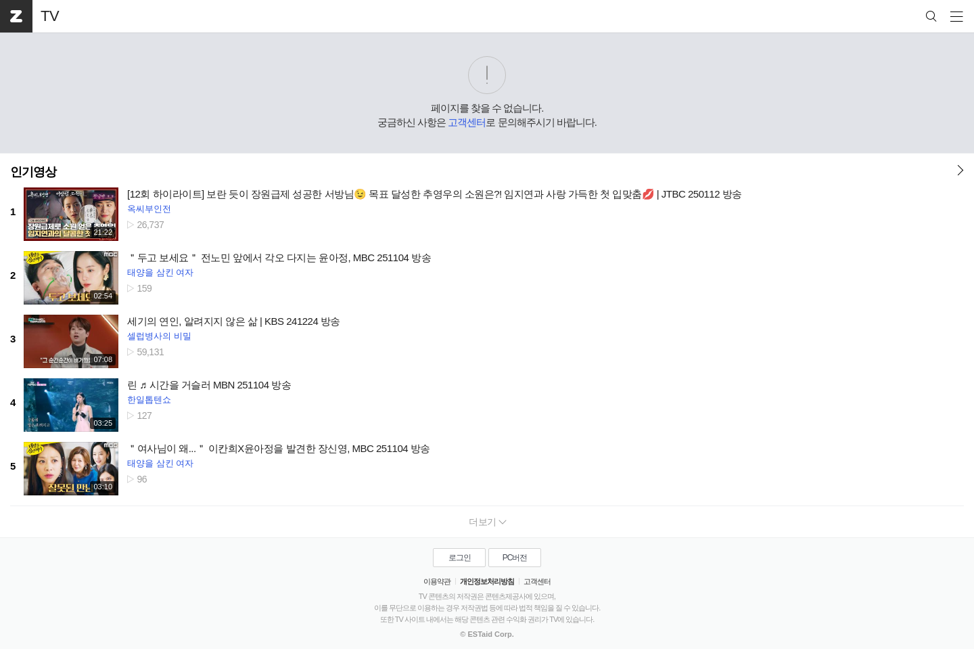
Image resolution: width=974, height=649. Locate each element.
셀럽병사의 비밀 (159, 336)
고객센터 (467, 122)
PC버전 (515, 557)
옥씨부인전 (149, 209)
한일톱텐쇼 (149, 400)
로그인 (459, 557)
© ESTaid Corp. (486, 634)
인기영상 (33, 172)
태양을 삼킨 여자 (160, 272)
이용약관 (436, 581)
